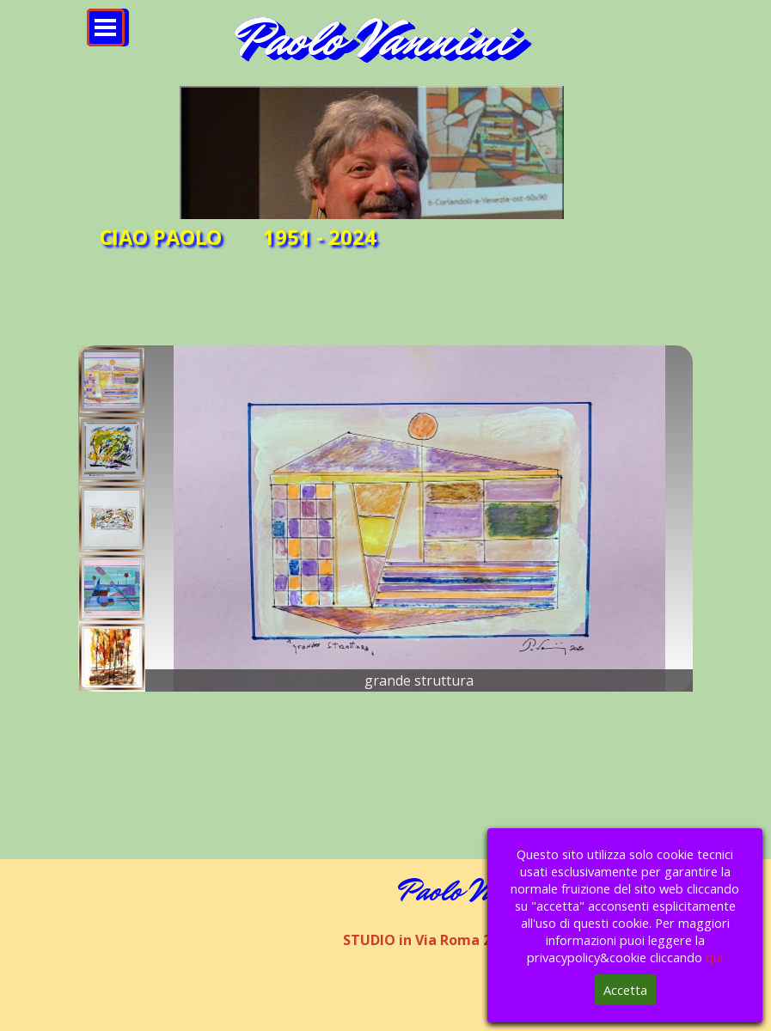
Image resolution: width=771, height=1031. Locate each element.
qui (714, 957)
